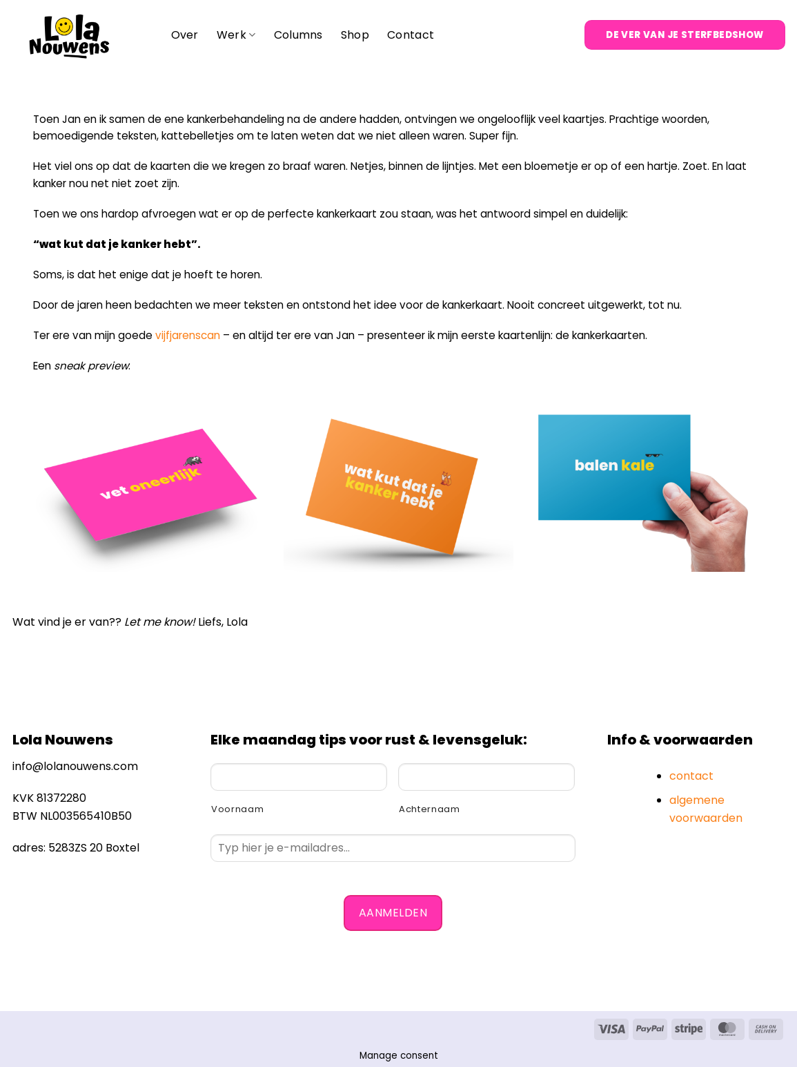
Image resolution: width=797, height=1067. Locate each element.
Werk (236, 35)
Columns (298, 35)
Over (185, 35)
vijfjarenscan (187, 335)
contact (691, 776)
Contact (410, 35)
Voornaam (237, 809)
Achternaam (429, 809)
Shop (355, 35)
